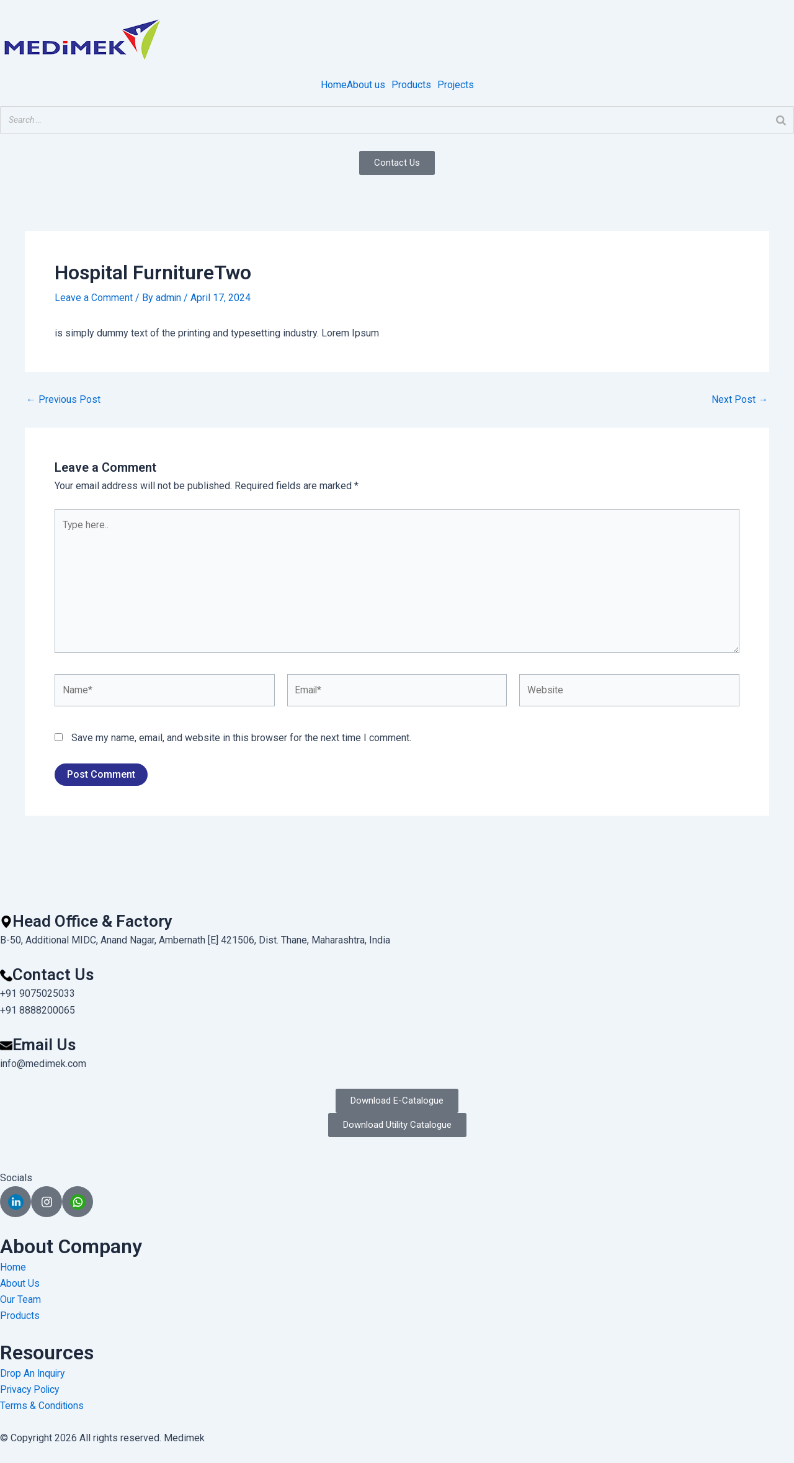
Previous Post (63, 399)
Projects (455, 85)
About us (366, 85)
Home (334, 85)
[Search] (781, 120)
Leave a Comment (94, 298)
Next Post (739, 399)
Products (411, 85)
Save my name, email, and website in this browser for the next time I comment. (241, 741)
